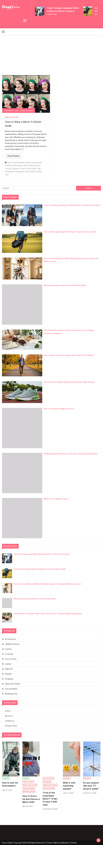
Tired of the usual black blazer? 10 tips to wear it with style (50, 798)
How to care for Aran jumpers (10, 784)
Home (7, 711)
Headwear (19, 171)
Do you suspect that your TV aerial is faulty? (91, 785)
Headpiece (9, 171)
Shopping (9, 679)
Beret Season (17, 165)
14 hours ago (52, 14)
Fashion (8, 649)
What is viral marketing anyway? (69, 785)
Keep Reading (13, 156)
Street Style (30, 171)
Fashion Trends (18, 168)
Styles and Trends (12, 117)
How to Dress (10, 659)
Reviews (8, 674)
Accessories (10, 639)
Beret (10, 162)
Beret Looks (31, 162)
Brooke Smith (28, 111)
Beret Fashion (19, 162)
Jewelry (8, 664)
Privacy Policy (11, 725)
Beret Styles (29, 165)
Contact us (9, 721)
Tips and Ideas (11, 688)
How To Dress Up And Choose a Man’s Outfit (31, 799)
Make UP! (9, 669)
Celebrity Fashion (12, 644)
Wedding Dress (11, 693)
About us (9, 716)
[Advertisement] (51, 55)
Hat (38, 168)
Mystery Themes (69, 842)
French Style (31, 168)
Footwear (9, 654)
